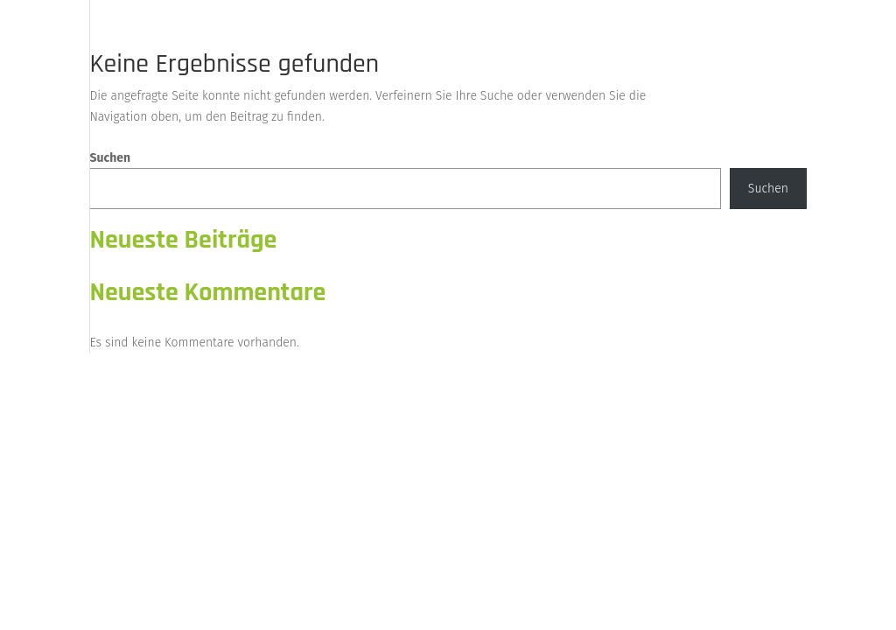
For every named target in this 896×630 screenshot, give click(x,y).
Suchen (109, 157)
